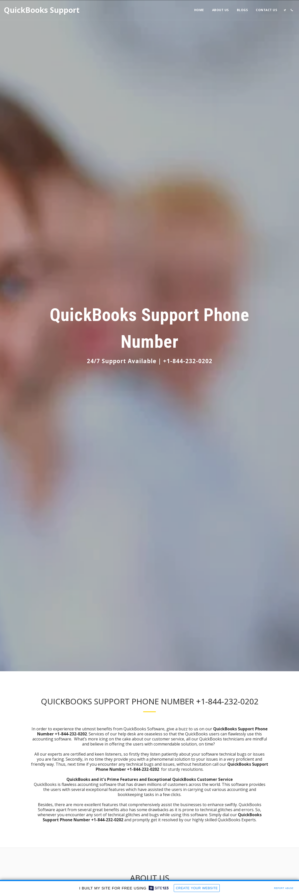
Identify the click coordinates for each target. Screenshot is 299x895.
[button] (284, 10)
